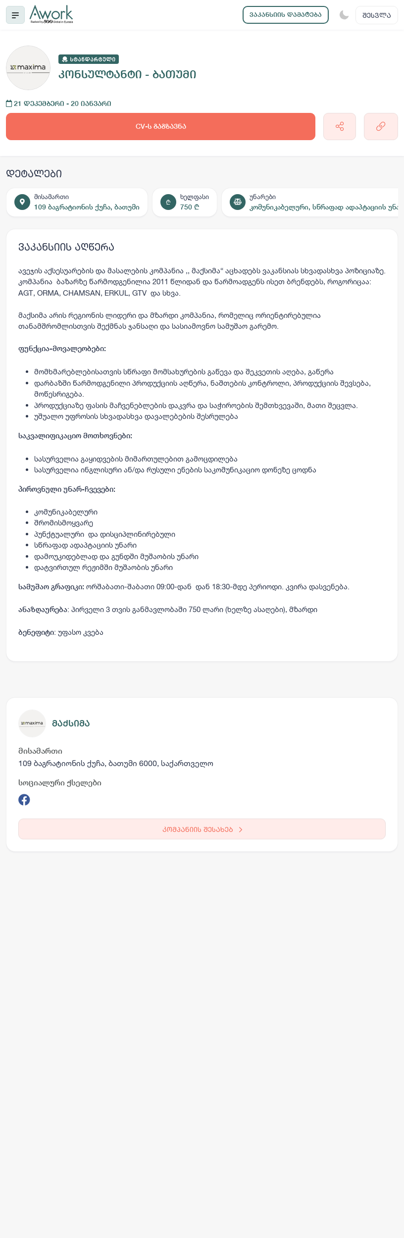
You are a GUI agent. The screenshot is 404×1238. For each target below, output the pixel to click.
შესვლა (376, 15)
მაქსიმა (71, 723)
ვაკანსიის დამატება (286, 14)
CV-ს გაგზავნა (161, 126)
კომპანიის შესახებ (202, 829)
